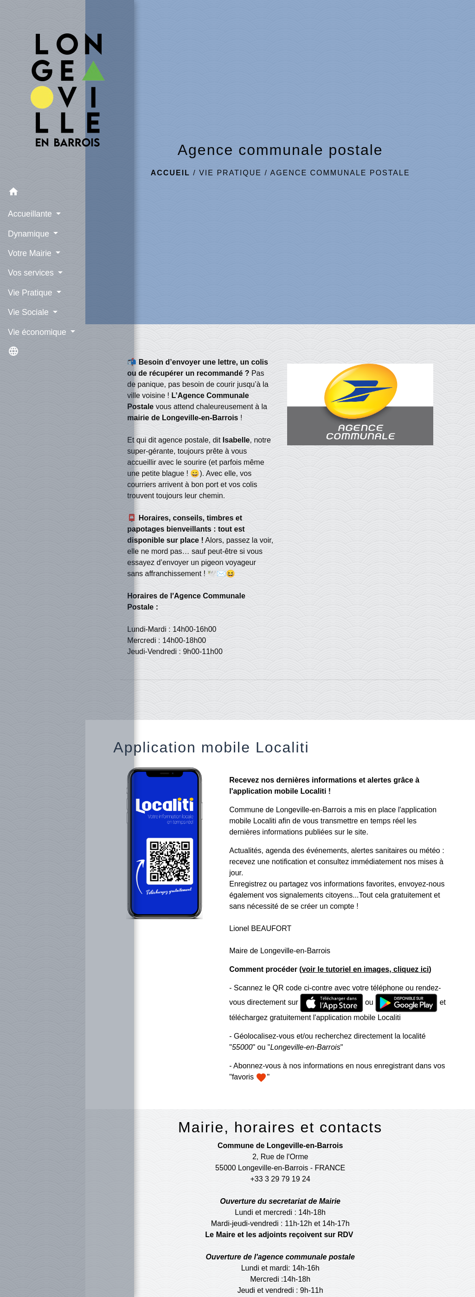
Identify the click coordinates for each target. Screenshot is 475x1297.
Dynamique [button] (29, 220)
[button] (42, 180)
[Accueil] (42, 84)
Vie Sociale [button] (28, 299)
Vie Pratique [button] (30, 279)
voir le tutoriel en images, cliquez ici (365, 969)
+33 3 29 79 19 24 (280, 1179)
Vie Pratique (230, 173)
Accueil (170, 173)
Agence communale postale (340, 173)
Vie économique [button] (37, 319)
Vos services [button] (31, 259)
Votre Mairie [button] (30, 240)
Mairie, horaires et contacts (280, 1127)
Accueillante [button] (30, 200)
